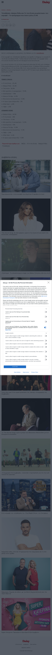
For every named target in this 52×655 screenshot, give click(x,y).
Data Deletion (17, 372)
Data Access (26, 372)
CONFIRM (15, 366)
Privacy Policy (34, 372)
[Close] (49, 282)
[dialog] (26, 327)
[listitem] (26, 309)
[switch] (45, 312)
